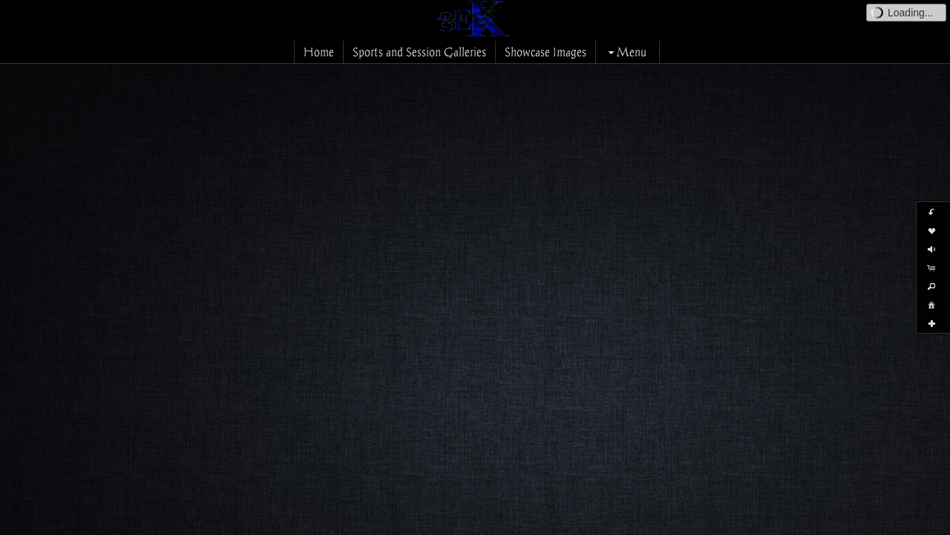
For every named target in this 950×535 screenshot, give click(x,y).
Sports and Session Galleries (419, 52)
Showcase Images (545, 52)
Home (319, 52)
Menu (625, 52)
